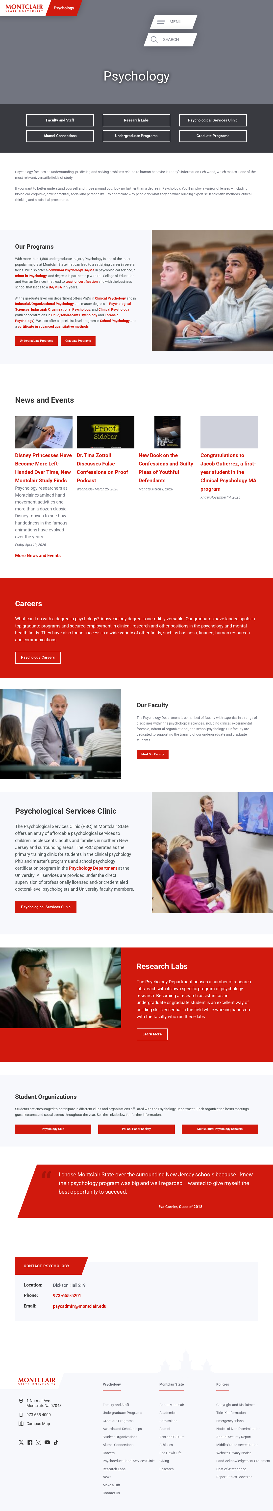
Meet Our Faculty (152, 754)
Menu (256, 21)
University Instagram (38, 1442)
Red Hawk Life (170, 1453)
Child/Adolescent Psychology (74, 315)
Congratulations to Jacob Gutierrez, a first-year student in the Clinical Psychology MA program (228, 472)
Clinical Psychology (110, 298)
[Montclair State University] (24, 8)
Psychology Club (53, 1129)
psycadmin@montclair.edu (79, 1306)
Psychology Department (93, 868)
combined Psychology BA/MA (72, 270)
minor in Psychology (31, 276)
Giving (164, 1461)
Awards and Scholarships (122, 1429)
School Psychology (115, 321)
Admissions (168, 1421)
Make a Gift (111, 1485)
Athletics (166, 1445)
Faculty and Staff (60, 120)
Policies (222, 1384)
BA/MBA (55, 287)
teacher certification (82, 281)
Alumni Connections (60, 136)
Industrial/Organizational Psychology (44, 304)
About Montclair (171, 1405)
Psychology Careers (38, 657)
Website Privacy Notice (233, 1453)
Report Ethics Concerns (234, 1477)
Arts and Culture (171, 1437)
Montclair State (171, 1384)
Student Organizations (120, 1437)
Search (252, 39)
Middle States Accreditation (237, 1445)
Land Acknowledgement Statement (243, 1461)
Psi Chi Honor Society (136, 1129)
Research (166, 1469)
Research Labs (136, 120)
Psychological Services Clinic (213, 120)
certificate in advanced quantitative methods (53, 326)
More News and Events (38, 555)
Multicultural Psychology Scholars (220, 1129)
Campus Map (34, 1423)
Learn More (149, 1036)
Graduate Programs (213, 136)
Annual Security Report (233, 1437)
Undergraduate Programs (136, 136)
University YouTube (47, 1442)
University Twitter (21, 1442)
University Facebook (30, 1442)
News (107, 1477)
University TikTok (56, 1442)
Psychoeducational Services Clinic (128, 1461)
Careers (109, 1453)
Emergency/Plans (230, 1421)
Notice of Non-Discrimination (238, 1429)
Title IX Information (231, 1413)
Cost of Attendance (231, 1469)
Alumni (164, 1429)
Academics (167, 1413)
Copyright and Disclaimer (235, 1405)
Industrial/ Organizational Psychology (60, 309)
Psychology (64, 8)
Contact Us (111, 1493)
